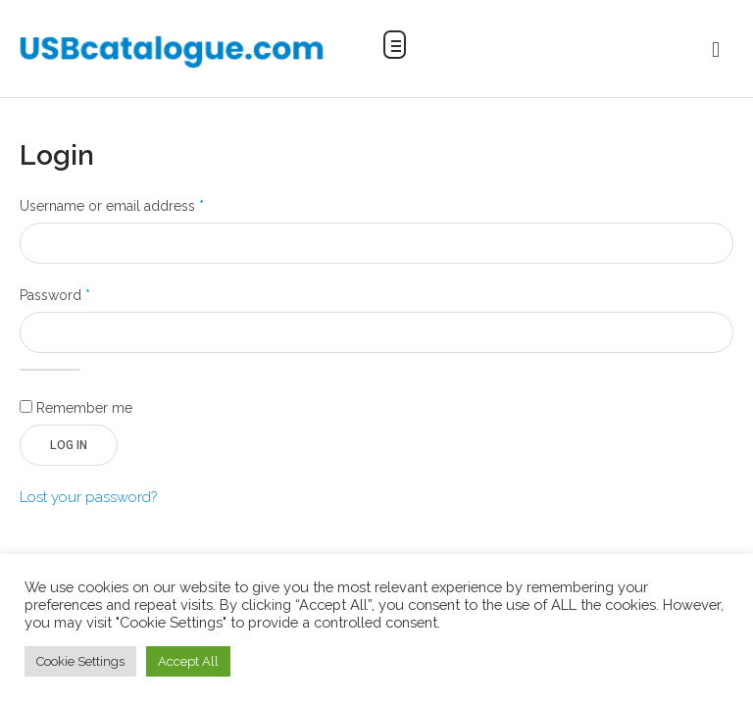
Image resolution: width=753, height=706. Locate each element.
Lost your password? (88, 497)
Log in (68, 445)
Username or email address (140, 204)
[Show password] (50, 370)
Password (83, 293)
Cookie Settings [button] (80, 661)
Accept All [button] (188, 661)
